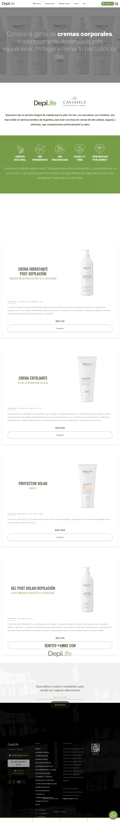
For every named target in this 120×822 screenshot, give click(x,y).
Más (85, 3)
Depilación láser (49, 3)
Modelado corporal (64, 3)
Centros (76, 3)
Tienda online (37, 3)
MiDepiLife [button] (108, 3)
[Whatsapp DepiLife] (113, 815)
